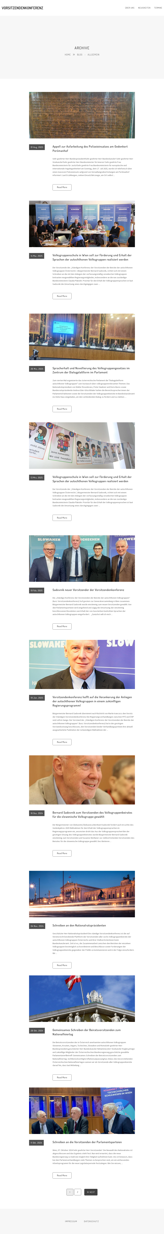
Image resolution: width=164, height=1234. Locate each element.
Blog (80, 54)
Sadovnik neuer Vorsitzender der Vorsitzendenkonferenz (89, 590)
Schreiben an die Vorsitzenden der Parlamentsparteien (88, 1142)
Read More (62, 187)
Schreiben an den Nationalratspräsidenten (80, 925)
